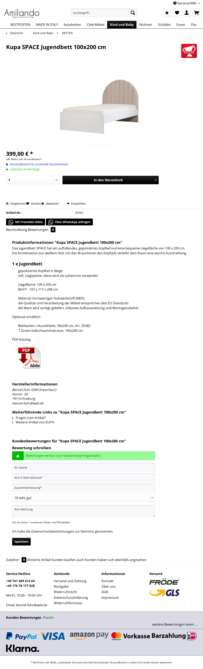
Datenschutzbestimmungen (52, 531)
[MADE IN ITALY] (47, 24)
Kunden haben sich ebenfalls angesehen (115, 560)
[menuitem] (104, 15)
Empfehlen (76, 203)
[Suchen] (133, 13)
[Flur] (194, 24)
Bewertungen (41, 229)
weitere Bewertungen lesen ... (174, 624)
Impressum (110, 597)
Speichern (21, 541)
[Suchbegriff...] (104, 13)
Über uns (109, 586)
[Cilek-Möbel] (95, 24)
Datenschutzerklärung (71, 597)
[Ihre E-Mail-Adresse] (83, 477)
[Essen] (181, 24)
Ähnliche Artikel (39, 560)
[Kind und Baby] (121, 24)
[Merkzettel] (177, 13)
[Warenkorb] (196, 13)
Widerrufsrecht (65, 592)
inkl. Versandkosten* (30, 159)
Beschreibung (16, 229)
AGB (105, 592)
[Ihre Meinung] (83, 511)
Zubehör (16, 560)
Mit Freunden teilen (25, 222)
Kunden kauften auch (68, 560)
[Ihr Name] (83, 467)
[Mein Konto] (187, 13)
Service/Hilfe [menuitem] (185, 3)
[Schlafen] (164, 24)
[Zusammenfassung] (83, 488)
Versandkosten (118, 662)
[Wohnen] (145, 24)
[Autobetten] (72, 24)
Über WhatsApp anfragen (69, 222)
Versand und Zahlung (70, 581)
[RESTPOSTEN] (20, 24)
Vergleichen (16, 203)
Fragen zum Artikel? (29, 418)
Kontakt (107, 581)
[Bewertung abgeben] (83, 498)
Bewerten (50, 203)
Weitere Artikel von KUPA (33, 422)
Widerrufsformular (68, 603)
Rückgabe (61, 586)
